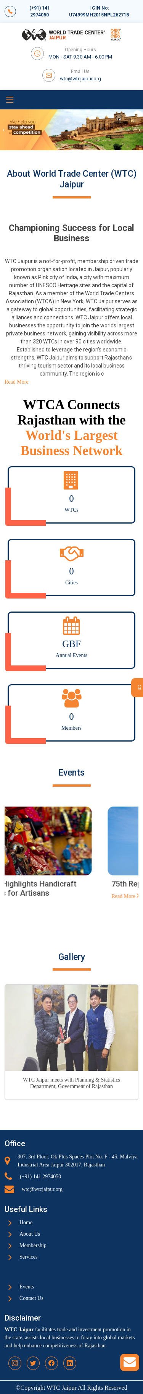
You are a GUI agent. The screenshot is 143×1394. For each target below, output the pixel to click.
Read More (28, 905)
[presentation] (4, 129)
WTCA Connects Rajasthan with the (72, 412)
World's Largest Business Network (71, 443)
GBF (71, 644)
